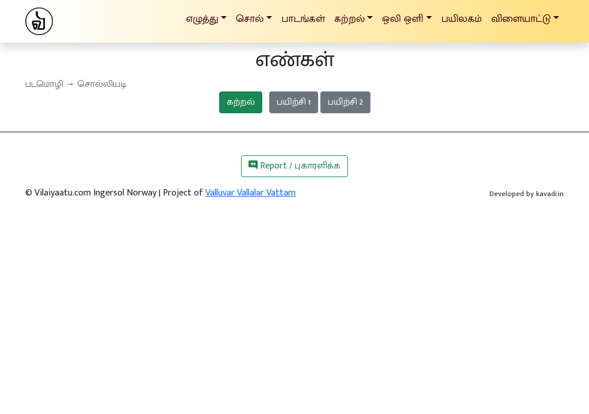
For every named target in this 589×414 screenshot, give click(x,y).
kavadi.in (550, 193)
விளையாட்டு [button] (521, 18)
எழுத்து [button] (202, 18)
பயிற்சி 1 (294, 102)
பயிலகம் (461, 18)
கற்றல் (241, 102)
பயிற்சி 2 (345, 102)
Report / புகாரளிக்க (294, 166)
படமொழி (44, 84)
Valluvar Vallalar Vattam (250, 193)
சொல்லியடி (102, 84)
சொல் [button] (249, 18)
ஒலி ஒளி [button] (402, 18)
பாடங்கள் (303, 18)
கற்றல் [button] (349, 18)
